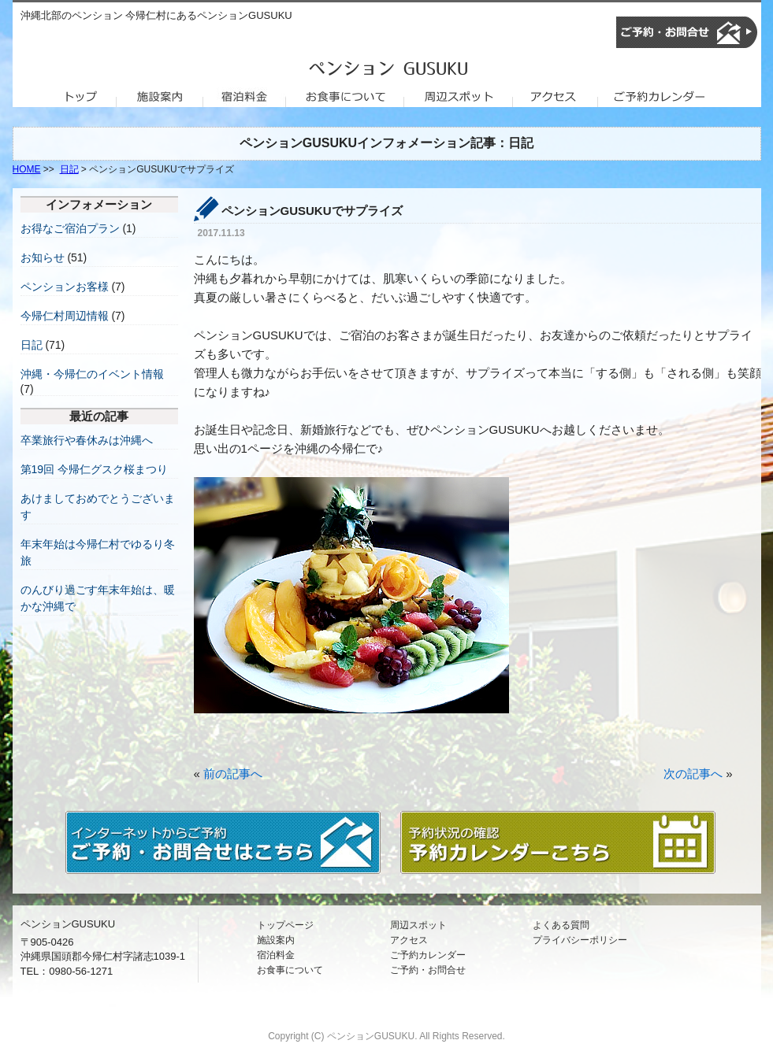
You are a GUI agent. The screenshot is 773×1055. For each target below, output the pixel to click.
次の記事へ (693, 773)
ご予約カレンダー (428, 955)
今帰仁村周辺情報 (64, 315)
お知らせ (42, 257)
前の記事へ (232, 773)
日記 (69, 169)
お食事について (290, 969)
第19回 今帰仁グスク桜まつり (94, 469)
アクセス (409, 940)
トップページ (285, 925)
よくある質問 (561, 925)
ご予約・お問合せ (428, 969)
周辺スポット (418, 925)
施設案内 (276, 940)
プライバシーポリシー (580, 940)
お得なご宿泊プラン (70, 228)
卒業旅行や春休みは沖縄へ (86, 440)
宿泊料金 (276, 955)
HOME (27, 169)
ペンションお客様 (64, 286)
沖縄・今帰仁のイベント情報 (92, 374)
